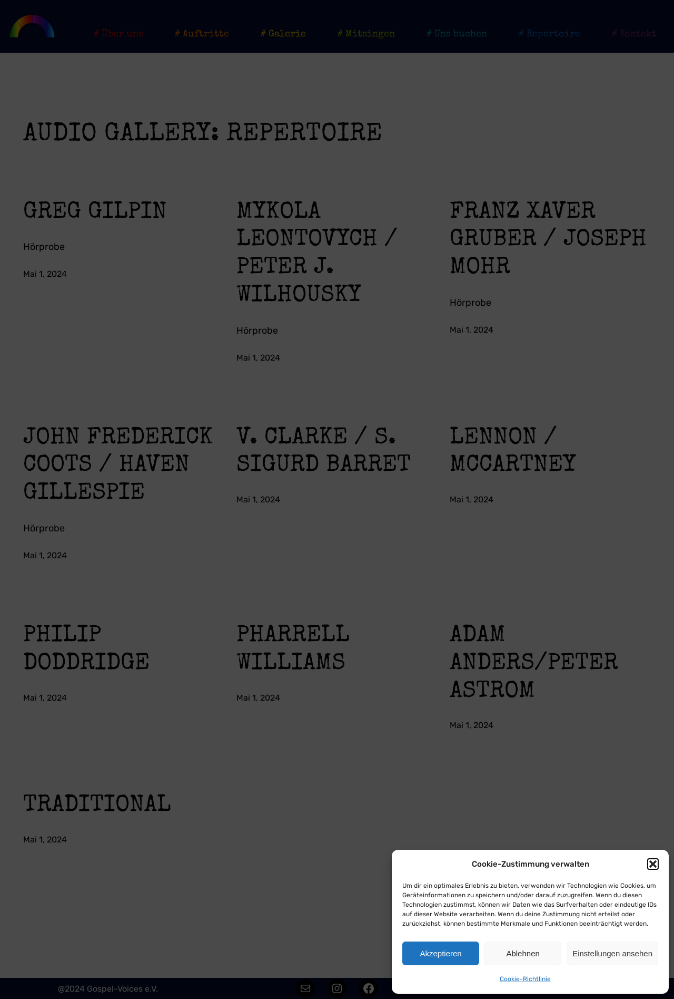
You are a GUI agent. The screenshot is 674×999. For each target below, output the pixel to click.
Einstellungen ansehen (612, 953)
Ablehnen (522, 953)
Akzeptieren (440, 953)
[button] (653, 864)
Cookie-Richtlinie (525, 979)
